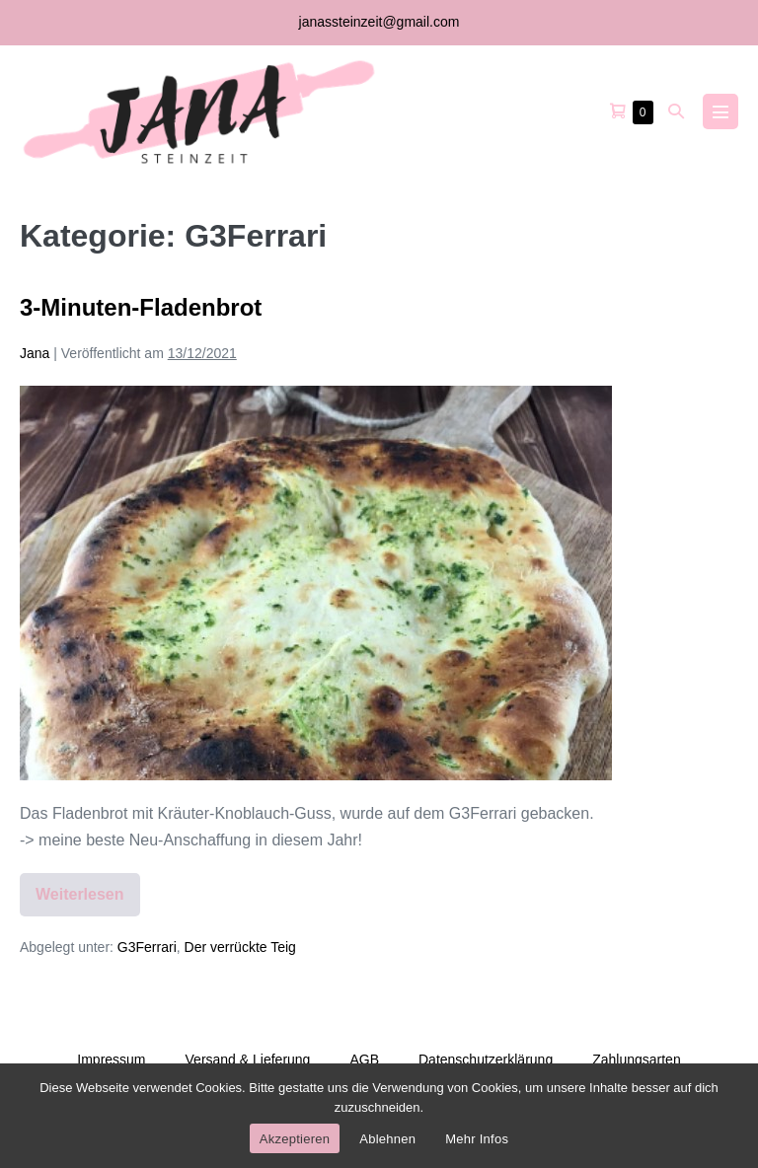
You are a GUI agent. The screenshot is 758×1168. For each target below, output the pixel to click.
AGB (364, 1059)
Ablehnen (387, 1139)
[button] (676, 111)
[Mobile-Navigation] (720, 111)
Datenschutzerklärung (485, 1059)
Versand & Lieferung (248, 1059)
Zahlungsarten (636, 1059)
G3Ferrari (147, 947)
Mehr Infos (476, 1139)
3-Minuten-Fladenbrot (141, 307)
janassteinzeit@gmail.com (379, 22)
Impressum (111, 1059)
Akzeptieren (295, 1139)
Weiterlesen (88, 901)
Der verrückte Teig (240, 947)
